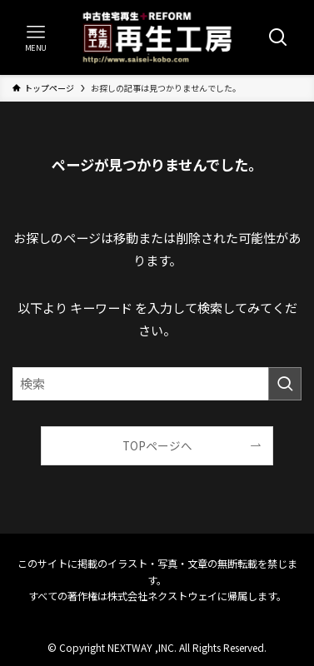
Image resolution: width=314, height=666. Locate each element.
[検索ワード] (157, 383)
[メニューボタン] (35, 37)
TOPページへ (157, 445)
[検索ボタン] (278, 37)
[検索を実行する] (285, 383)
